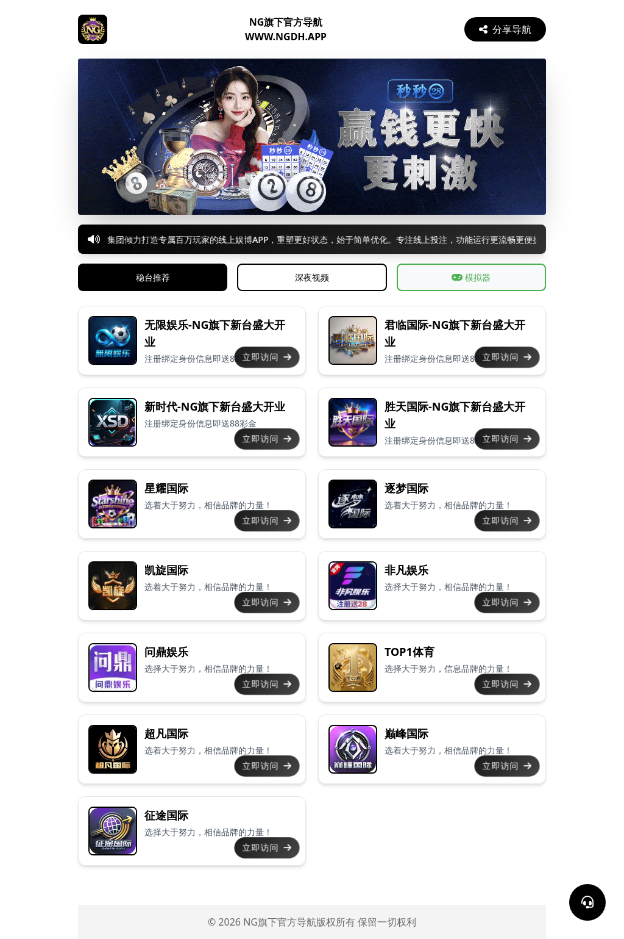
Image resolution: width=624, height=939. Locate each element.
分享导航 (505, 29)
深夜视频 (312, 277)
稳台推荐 (153, 277)
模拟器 (471, 277)
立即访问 (267, 357)
